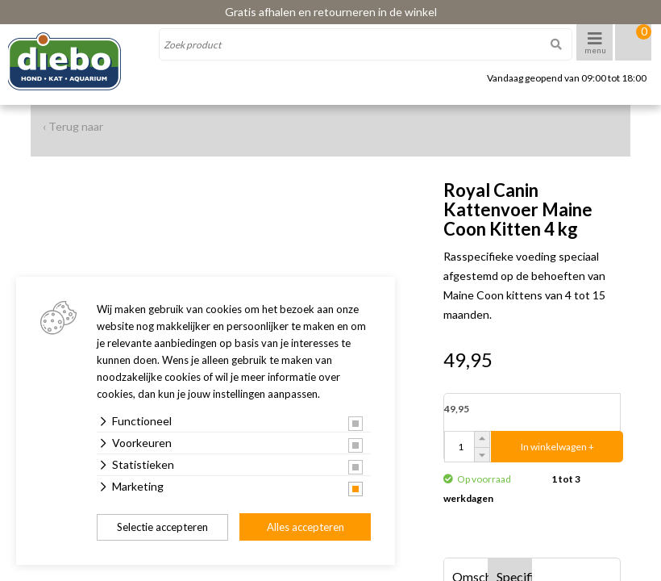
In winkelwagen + (557, 447)
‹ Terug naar (73, 126)
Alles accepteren (305, 526)
